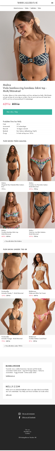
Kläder (27, 8)
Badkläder (33, 8)
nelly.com (9, 395)
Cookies (27, 433)
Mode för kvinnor (18, 8)
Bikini (39, 8)
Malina (7, 85)
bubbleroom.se (10, 376)
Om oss (27, 430)
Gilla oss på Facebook (28, 417)
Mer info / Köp (12, 112)
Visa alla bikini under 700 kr (14, 346)
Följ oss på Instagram (28, 414)
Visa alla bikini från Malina (14, 241)
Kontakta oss (27, 431)
